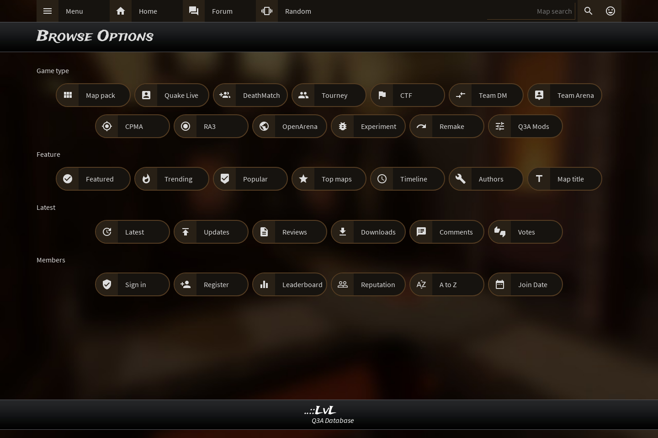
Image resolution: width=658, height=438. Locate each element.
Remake (452, 126)
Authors (491, 178)
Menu (74, 11)
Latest (134, 231)
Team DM (493, 95)
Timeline (413, 178)
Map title (570, 178)
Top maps (337, 178)
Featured (100, 178)
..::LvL (320, 411)
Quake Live (181, 95)
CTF (406, 95)
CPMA (134, 126)
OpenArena (300, 126)
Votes (526, 231)
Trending (178, 178)
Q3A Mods (533, 126)
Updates (216, 231)
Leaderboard (302, 284)
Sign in (135, 284)
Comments (456, 231)
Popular (255, 178)
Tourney (334, 95)
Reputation (378, 284)
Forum (222, 11)
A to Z (448, 284)
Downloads (378, 231)
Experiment (378, 126)
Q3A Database (333, 420)
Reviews (294, 231)
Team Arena (575, 95)
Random (298, 11)
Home (148, 11)
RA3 (210, 126)
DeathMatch (261, 95)
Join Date (532, 284)
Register (216, 284)
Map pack (100, 95)
